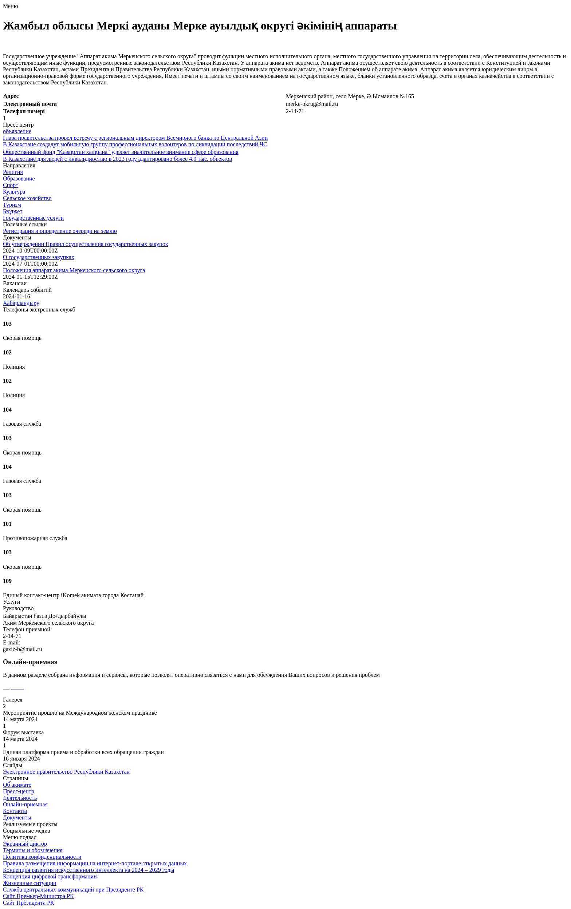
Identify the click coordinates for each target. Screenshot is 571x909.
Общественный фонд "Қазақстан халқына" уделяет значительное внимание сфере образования (121, 152)
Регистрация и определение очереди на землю (60, 231)
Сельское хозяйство (27, 198)
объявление (17, 131)
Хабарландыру (21, 303)
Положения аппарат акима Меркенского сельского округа (74, 270)
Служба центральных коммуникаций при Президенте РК (73, 889)
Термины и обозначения (33, 850)
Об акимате (17, 785)
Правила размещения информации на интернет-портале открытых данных (95, 863)
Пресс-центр (18, 791)
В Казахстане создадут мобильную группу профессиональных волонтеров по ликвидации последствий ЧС (135, 144)
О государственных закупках (38, 257)
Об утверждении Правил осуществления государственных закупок (85, 244)
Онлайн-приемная (25, 804)
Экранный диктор (25, 844)
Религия (13, 172)
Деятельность (20, 798)
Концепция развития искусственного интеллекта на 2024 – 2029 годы (88, 870)
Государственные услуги (33, 218)
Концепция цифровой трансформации (50, 876)
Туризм (12, 205)
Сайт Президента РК (28, 903)
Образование (19, 178)
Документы (17, 817)
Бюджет (12, 211)
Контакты (15, 811)
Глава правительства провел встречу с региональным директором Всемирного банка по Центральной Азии (135, 138)
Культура (14, 191)
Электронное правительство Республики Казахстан (66, 772)
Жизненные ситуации (29, 883)
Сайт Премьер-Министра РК (38, 896)
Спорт (10, 185)
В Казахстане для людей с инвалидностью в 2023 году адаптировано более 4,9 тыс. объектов (117, 159)
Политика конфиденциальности (42, 857)
